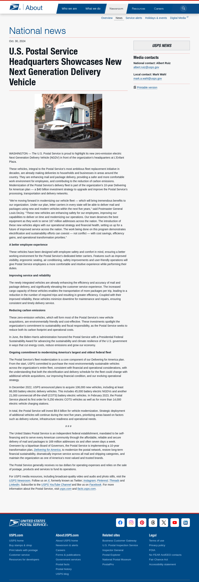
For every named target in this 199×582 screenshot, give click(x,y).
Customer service (19, 554)
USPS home (16, 540)
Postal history (64, 569)
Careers (60, 550)
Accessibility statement (162, 564)
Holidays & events (156, 17)
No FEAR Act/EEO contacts (165, 554)
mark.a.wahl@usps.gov (148, 78)
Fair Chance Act (158, 559)
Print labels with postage (23, 550)
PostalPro (108, 564)
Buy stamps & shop (20, 545)
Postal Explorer (111, 554)
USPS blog (62, 573)
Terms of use (156, 540)
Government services (68, 559)
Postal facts (62, 564)
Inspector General (112, 550)
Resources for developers (24, 559)
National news (37, 30)
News (119, 17)
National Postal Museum (116, 559)
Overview (107, 17)
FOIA (152, 550)
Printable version (147, 87)
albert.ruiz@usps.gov (146, 67)
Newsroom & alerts (67, 545)
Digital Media (179, 17)
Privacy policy (157, 545)
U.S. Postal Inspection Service (120, 545)
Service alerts (134, 17)
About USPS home (67, 540)
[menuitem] (69, 9)
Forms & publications (68, 554)
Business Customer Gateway (119, 540)
